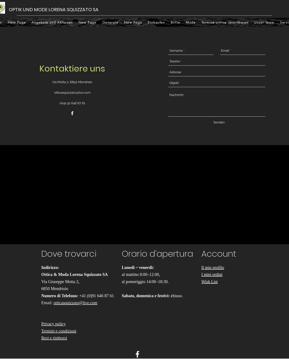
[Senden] (219, 122)
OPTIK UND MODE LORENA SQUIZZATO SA (54, 9)
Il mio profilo (212, 267)
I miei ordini (211, 274)
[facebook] (72, 113)
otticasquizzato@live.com (72, 92)
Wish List (209, 281)
